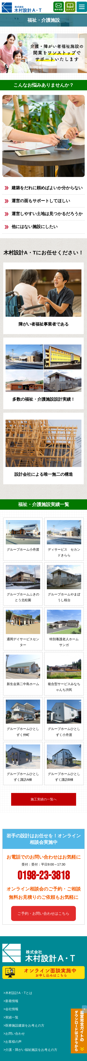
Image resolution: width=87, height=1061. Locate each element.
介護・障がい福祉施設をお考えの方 (31, 1050)
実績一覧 (11, 1017)
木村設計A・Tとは (18, 993)
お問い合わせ (15, 1033)
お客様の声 (13, 1041)
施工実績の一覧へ (44, 799)
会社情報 (11, 1009)
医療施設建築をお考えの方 (24, 1025)
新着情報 (11, 1001)
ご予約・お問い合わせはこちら (43, 913)
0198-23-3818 (43, 876)
